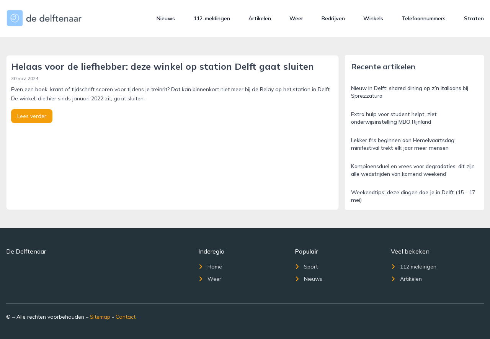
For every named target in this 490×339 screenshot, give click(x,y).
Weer (296, 18)
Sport (306, 266)
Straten (474, 18)
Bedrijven (333, 18)
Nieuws (166, 18)
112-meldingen (211, 18)
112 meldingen (413, 266)
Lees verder (31, 116)
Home (210, 266)
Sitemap (100, 316)
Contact (126, 316)
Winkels (373, 18)
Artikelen (259, 18)
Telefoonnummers (424, 18)
